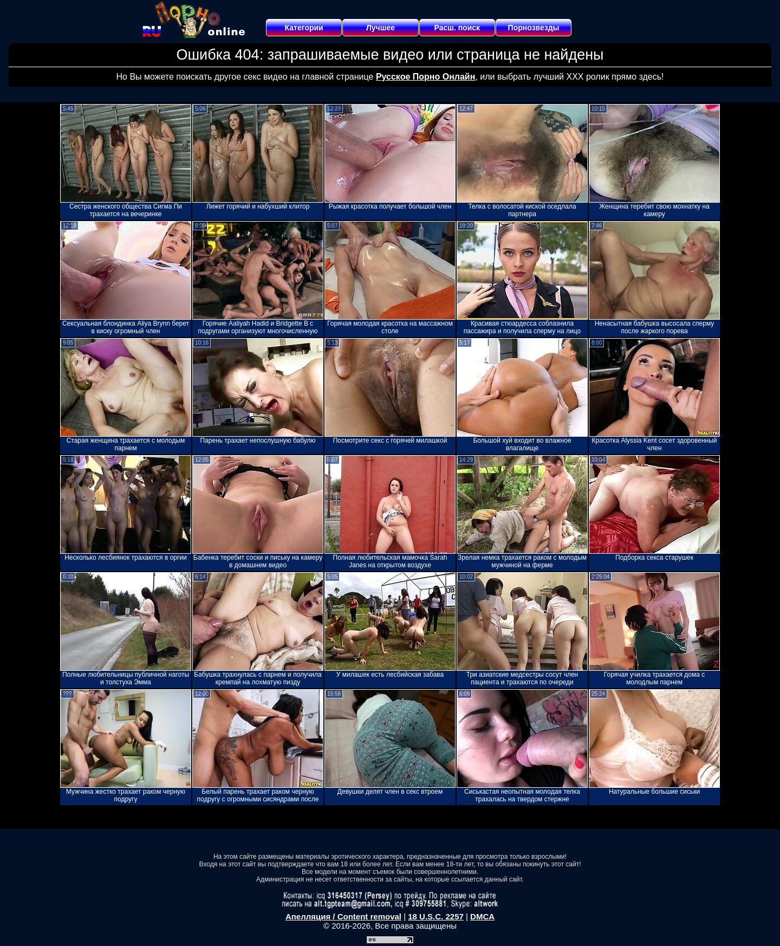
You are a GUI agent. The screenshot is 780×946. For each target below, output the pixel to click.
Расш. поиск (457, 27)
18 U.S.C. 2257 (436, 916)
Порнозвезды (534, 27)
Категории (304, 27)
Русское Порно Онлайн (425, 76)
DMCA (482, 916)
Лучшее (380, 27)
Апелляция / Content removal (343, 916)
